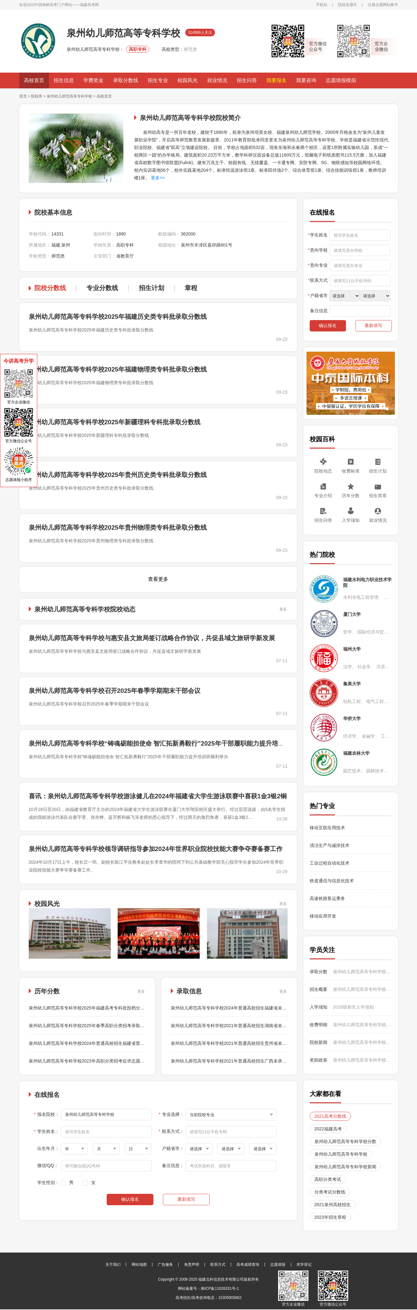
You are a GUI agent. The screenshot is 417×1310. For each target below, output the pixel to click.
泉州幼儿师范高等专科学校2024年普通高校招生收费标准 (362, 1024)
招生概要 (318, 989)
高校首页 (34, 80)
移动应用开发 (323, 916)
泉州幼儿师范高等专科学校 (69, 96)
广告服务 (165, 1264)
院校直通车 (347, 5)
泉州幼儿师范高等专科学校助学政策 (362, 1060)
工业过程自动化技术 (329, 863)
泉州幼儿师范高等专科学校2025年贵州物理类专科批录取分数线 (118, 527)
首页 (23, 96)
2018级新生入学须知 (353, 1006)
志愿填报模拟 (341, 80)
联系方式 (217, 1264)
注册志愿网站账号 (383, 5)
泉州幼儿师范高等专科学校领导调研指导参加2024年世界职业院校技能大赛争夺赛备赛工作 (156, 848)
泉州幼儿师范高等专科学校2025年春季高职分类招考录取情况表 (91, 1025)
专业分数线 (102, 287)
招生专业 (158, 80)
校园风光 (187, 80)
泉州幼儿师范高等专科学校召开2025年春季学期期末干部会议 (115, 690)
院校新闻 (318, 1042)
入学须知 (351, 520)
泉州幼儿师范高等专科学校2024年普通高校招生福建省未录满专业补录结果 (244, 1007)
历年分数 (351, 495)
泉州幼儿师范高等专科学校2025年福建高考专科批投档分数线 (89, 1007)
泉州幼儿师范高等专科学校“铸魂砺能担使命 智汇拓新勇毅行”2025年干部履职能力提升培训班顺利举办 (172, 743)
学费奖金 (93, 80)
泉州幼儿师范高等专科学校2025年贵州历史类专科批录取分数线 (118, 474)
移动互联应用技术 (328, 827)
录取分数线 (125, 80)
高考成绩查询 (247, 1264)
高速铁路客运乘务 (327, 898)
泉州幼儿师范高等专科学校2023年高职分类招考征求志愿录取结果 (93, 1060)
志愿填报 (277, 1264)
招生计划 (151, 287)
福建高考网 (89, 5)
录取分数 (318, 971)
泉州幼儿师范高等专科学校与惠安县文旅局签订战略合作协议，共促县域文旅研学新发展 (152, 637)
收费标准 (351, 470)
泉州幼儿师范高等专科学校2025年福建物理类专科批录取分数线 (118, 369)
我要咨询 (306, 80)
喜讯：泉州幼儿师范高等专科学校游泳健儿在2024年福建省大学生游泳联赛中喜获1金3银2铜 (158, 796)
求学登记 (304, 1264)
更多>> (157, 177)
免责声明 (191, 1264)
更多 (283, 609)
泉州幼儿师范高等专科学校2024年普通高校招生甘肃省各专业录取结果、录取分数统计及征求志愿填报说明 (362, 989)
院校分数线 (50, 287)
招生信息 (64, 80)
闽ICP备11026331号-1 (220, 1288)
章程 (191, 287)
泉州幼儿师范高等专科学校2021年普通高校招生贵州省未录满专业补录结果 (244, 1043)
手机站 (321, 5)
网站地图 (139, 1264)
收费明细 (318, 1024)
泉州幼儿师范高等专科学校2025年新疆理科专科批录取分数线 (115, 422)
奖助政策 (318, 1060)
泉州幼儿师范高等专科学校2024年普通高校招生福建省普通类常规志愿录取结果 (106, 1043)
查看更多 (158, 579)
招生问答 (247, 80)
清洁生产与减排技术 (329, 845)
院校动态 (323, 470)
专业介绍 (323, 495)
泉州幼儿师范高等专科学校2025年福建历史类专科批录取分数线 (118, 316)
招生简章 (378, 495)
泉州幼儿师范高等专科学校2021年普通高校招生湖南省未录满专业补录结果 (244, 1025)
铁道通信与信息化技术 (332, 880)
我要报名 (276, 80)
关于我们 (113, 1264)
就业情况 (217, 80)
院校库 (36, 96)
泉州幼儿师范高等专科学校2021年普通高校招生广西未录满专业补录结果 (242, 1060)
